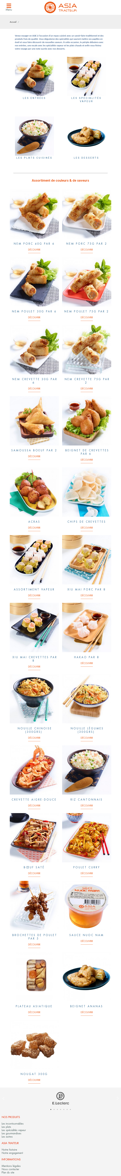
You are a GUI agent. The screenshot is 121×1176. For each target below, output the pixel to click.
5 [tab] (63, 1109)
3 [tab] (57, 1109)
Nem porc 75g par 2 (86, 243)
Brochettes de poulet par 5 (34, 936)
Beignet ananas (86, 1006)
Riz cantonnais (87, 799)
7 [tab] (70, 1109)
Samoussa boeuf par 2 (34, 450)
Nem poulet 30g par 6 (34, 311)
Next (117, 1098)
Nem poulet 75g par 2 (86, 311)
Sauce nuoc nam (86, 935)
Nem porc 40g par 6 (34, 243)
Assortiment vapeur (34, 589)
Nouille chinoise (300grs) (35, 730)
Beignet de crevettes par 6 (87, 452)
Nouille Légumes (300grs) (87, 730)
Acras (34, 521)
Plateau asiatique (34, 1006)
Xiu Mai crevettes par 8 (35, 659)
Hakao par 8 (86, 657)
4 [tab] (60, 1109)
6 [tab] (67, 1109)
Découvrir (34, 249)
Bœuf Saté (34, 867)
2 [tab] (54, 1109)
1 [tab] (50, 1109)
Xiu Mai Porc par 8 (86, 589)
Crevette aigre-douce (34, 799)
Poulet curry (86, 867)
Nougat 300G (34, 1074)
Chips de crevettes (86, 521)
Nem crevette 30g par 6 (34, 381)
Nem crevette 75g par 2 (87, 381)
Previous (3, 1098)
